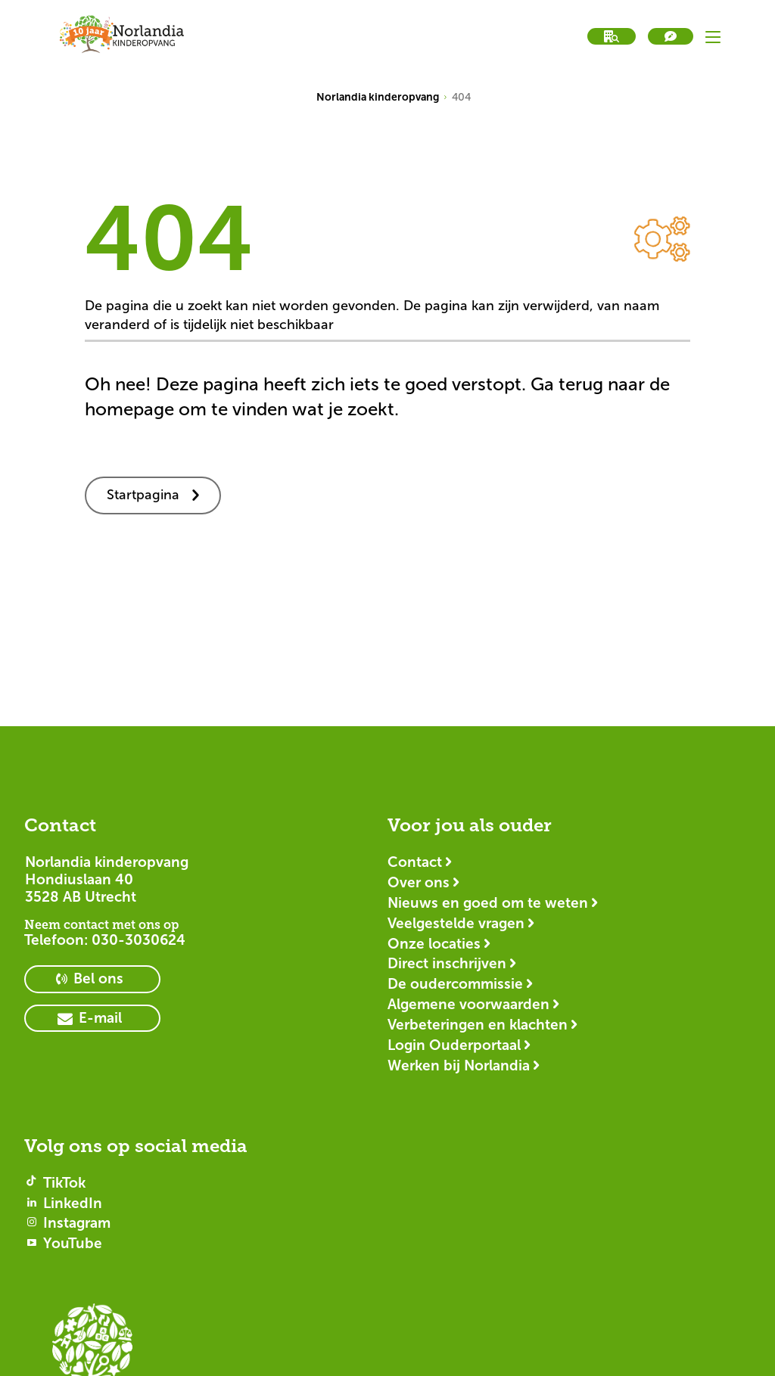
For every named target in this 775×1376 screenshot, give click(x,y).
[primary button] (92, 979)
